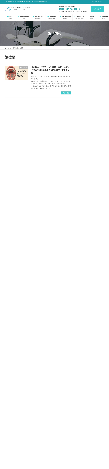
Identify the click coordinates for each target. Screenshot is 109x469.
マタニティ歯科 (84, 216)
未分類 (80, 198)
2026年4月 (81, 283)
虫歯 (80, 263)
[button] (81, 395)
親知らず (82, 267)
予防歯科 (82, 224)
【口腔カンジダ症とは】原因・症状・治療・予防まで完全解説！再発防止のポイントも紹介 (50, 70)
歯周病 (81, 250)
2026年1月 (81, 296)
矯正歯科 (82, 259)
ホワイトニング (84, 211)
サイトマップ (28, 431)
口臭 (80, 233)
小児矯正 (82, 246)
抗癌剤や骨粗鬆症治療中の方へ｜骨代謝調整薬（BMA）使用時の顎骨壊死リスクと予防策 (95, 148)
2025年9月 (81, 314)
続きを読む (66, 93)
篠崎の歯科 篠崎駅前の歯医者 (54, 424)
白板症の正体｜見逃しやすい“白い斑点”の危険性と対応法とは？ (96, 98)
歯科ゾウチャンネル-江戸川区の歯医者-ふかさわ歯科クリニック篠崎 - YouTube (49, 448)
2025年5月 (81, 326)
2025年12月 (82, 301)
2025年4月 (81, 331)
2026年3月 (81, 288)
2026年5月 (81, 279)
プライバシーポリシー (13, 431)
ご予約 (97, 9)
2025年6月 (81, 322)
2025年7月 (81, 318)
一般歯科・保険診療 (86, 220)
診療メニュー (82, 203)
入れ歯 (81, 229)
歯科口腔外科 (83, 255)
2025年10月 (82, 309)
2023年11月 (82, 335)
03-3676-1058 (82, 365)
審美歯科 (82, 237)
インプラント (83, 207)
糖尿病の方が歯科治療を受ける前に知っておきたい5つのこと (95, 183)
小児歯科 (82, 242)
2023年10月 (82, 339)
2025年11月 (82, 305)
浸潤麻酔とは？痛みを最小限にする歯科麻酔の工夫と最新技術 (95, 173)
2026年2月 (81, 292)
